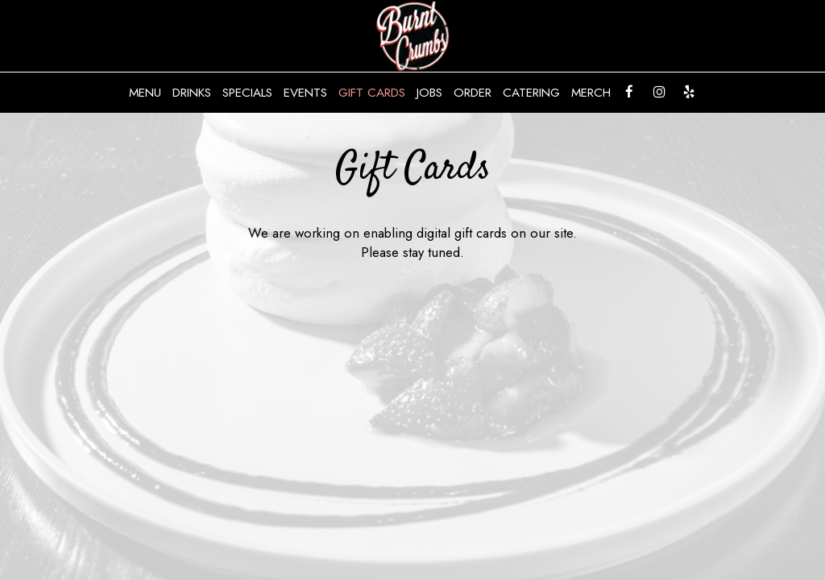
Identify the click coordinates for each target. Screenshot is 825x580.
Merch (591, 93)
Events (305, 93)
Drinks (191, 93)
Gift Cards (371, 93)
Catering (531, 93)
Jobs (429, 93)
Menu (145, 93)
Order (472, 93)
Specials (247, 93)
